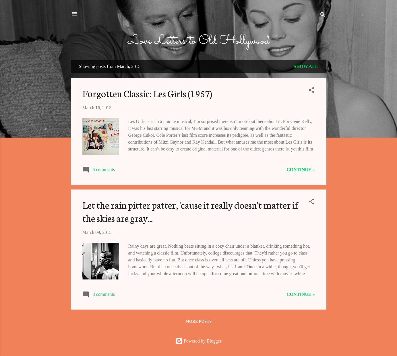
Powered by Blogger (199, 341)
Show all (306, 66)
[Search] (322, 15)
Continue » (300, 169)
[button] (311, 91)
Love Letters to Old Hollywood (199, 41)
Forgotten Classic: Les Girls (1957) (147, 93)
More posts (198, 321)
